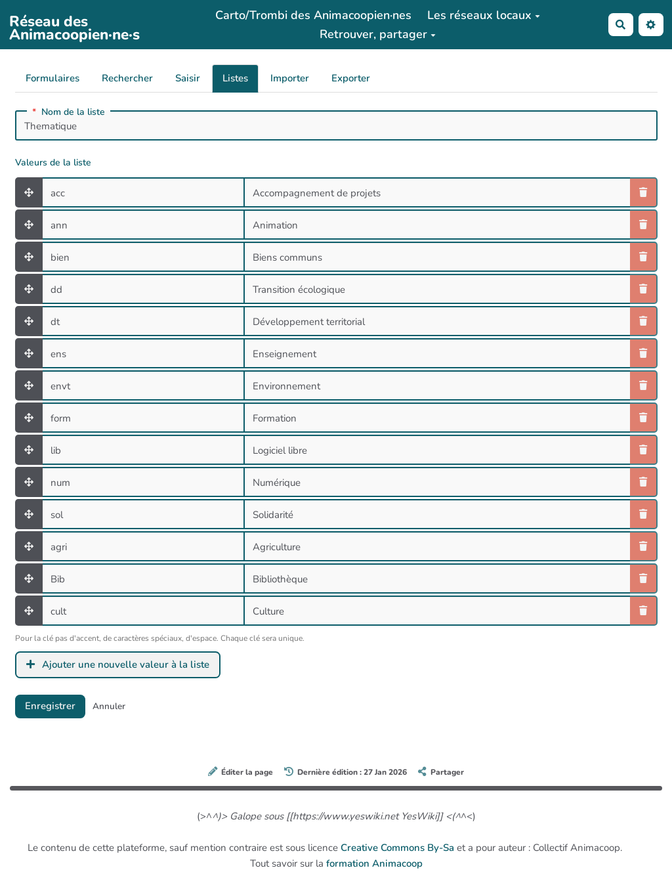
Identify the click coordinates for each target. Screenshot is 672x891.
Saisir (187, 78)
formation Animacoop (374, 863)
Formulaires (52, 78)
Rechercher (127, 78)
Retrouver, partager (378, 34)
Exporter (350, 78)
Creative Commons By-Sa (397, 847)
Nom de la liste (68, 112)
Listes (235, 78)
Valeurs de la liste (53, 162)
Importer (289, 78)
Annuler (109, 706)
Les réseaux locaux (483, 15)
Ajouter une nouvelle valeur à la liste (118, 664)
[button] (651, 24)
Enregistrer (50, 705)
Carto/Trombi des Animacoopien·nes (313, 15)
